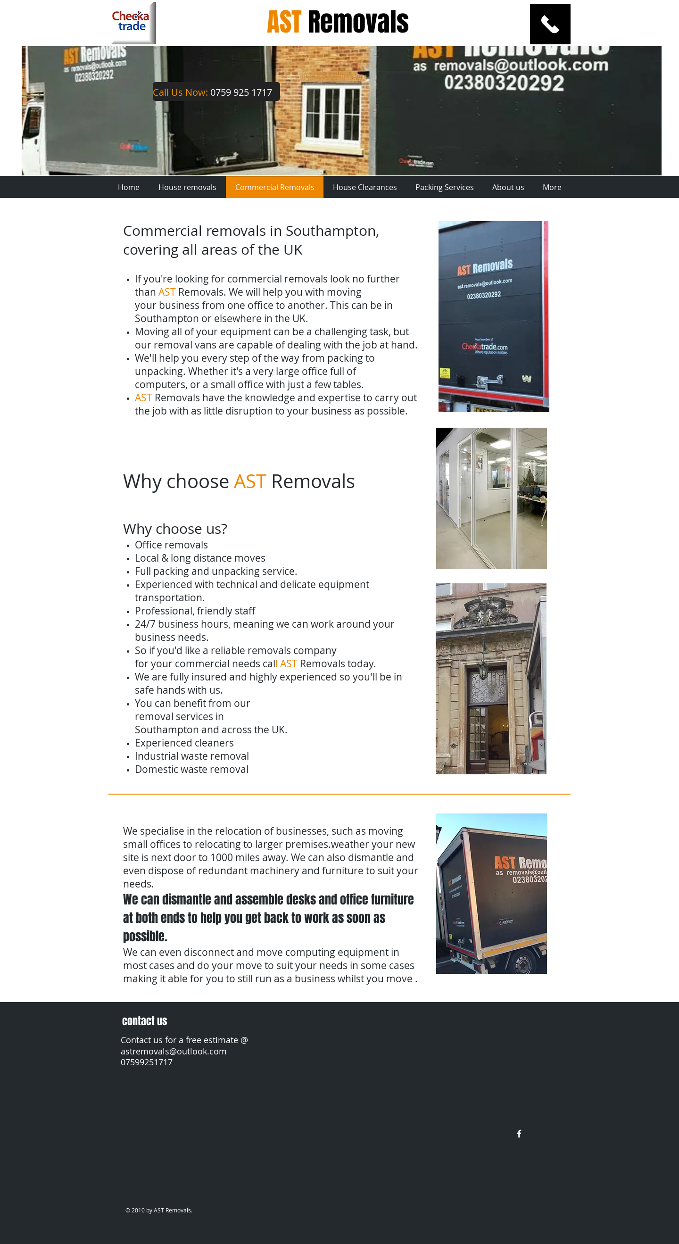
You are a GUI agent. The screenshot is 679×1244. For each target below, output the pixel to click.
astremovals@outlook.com (174, 1051)
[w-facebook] (519, 1133)
